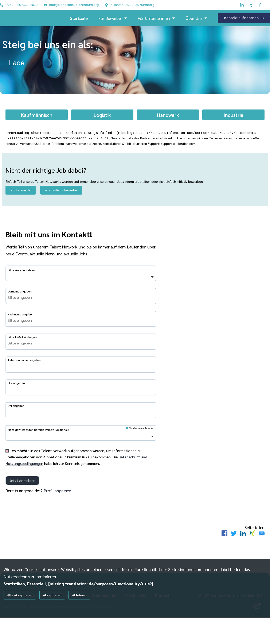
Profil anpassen (57, 491)
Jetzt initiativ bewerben (61, 189)
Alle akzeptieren (19, 595)
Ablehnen (79, 595)
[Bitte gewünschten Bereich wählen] (10, 437)
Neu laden (118, 137)
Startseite (79, 18)
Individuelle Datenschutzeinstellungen (25, 608)
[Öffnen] (152, 277)
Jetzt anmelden (20, 189)
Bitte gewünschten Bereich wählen (38, 430)
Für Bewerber (112, 18)
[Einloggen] (22, 481)
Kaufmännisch (36, 114)
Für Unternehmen (156, 18)
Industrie (233, 114)
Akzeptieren (52, 595)
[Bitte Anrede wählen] (10, 277)
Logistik (102, 114)
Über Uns (196, 18)
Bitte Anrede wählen (21, 271)
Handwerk (168, 114)
